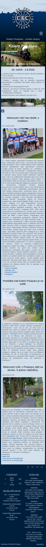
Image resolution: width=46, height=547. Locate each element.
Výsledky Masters (11, 272)
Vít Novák (12, 484)
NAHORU (40, 544)
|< (28, 467)
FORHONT (11, 475)
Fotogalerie (9, 274)
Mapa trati (6, 456)
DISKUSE (34, 475)
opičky (25, 183)
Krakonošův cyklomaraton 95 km (12, 514)
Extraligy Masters (15, 438)
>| (42, 467)
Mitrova (16, 336)
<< (32, 467)
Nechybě (14, 334)
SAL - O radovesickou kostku (12, 495)
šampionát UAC (13, 436)
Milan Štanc (12, 479)
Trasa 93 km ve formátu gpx (12, 458)
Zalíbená (28, 344)
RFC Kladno (30, 356)
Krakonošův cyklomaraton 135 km (12, 505)
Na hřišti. (23, 440)
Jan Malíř (11, 215)
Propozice (6, 454)
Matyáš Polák (28, 201)
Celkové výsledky (11, 268)
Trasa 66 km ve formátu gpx (12, 460)
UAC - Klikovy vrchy (34, 532)
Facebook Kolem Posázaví (3, 111)
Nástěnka (34, 478)
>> (37, 467)
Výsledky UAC (10, 270)
